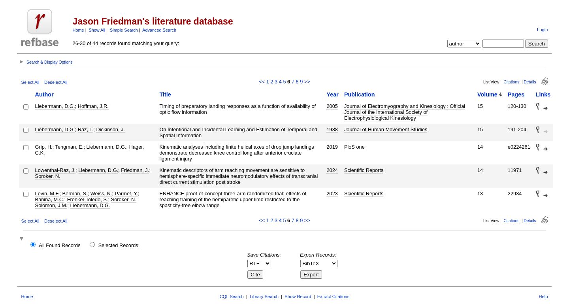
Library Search (264, 296)
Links (543, 94)
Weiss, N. (101, 193)
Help (543, 296)
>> (307, 82)
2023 (331, 193)
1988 (331, 129)
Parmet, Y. (126, 193)
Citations (512, 82)
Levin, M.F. (47, 193)
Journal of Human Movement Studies (386, 129)
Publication (359, 94)
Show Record (297, 296)
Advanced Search (159, 30)
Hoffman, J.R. (93, 106)
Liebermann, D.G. (55, 106)
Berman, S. (75, 193)
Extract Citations (333, 296)
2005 (331, 106)
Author (44, 94)
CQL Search (232, 296)
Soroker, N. (47, 176)
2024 (331, 170)
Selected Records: (119, 245)
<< (262, 82)
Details (530, 82)
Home (78, 30)
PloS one (354, 147)
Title (165, 94)
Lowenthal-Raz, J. (55, 170)
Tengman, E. (69, 147)
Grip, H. (44, 147)
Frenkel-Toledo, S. (87, 199)
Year (332, 94)
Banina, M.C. (49, 199)
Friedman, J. (135, 170)
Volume (487, 94)
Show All (97, 30)
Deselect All (55, 82)
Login (542, 29)
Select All (30, 82)
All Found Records (59, 245)
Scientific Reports (364, 170)
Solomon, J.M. (51, 205)
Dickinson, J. (110, 129)
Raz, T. (86, 129)
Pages (516, 94)
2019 (331, 147)
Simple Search (124, 30)
